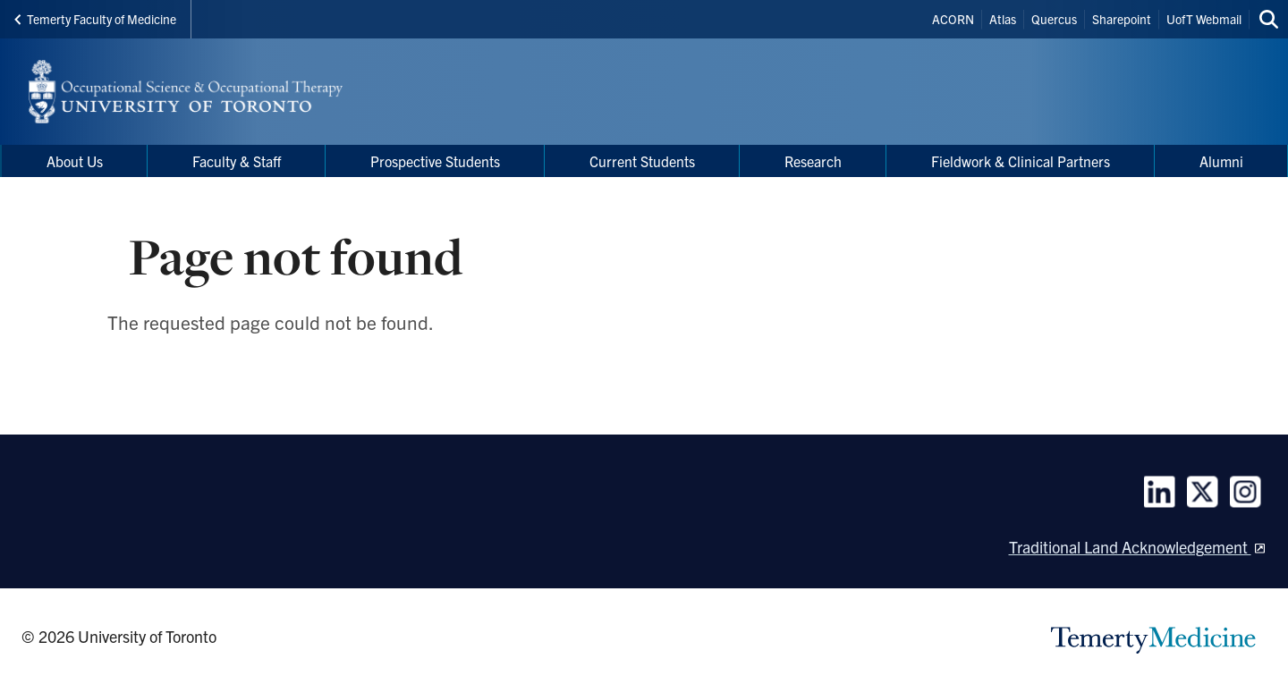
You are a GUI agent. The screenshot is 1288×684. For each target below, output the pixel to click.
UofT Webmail (1203, 19)
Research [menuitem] (813, 161)
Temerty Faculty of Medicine (95, 19)
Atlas (1002, 19)
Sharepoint (1121, 19)
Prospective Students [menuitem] (435, 161)
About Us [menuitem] (75, 161)
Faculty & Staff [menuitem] (236, 161)
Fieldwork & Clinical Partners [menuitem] (1020, 161)
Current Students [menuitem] (642, 161)
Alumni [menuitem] (1221, 161)
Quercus (1054, 19)
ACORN (953, 19)
